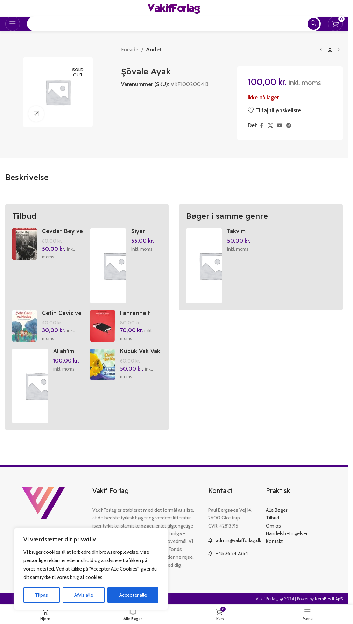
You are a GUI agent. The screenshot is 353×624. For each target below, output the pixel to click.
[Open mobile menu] (12, 24)
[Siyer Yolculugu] (108, 265)
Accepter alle (133, 595)
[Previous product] (321, 50)
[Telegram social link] (288, 125)
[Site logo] (174, 8)
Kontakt (274, 541)
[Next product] (338, 50)
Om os (273, 526)
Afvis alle (83, 595)
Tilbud (272, 518)
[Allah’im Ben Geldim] (30, 386)
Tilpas (41, 595)
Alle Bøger (276, 510)
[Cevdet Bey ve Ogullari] (24, 244)
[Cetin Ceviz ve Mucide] (24, 326)
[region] (91, 569)
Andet (153, 49)
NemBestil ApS (329, 599)
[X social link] (270, 125)
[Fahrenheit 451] (103, 326)
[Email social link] (279, 125)
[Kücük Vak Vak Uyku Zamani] (103, 364)
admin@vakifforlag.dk (238, 541)
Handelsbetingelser (287, 534)
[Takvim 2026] (204, 265)
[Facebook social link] (261, 125)
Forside (130, 49)
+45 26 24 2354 (232, 554)
